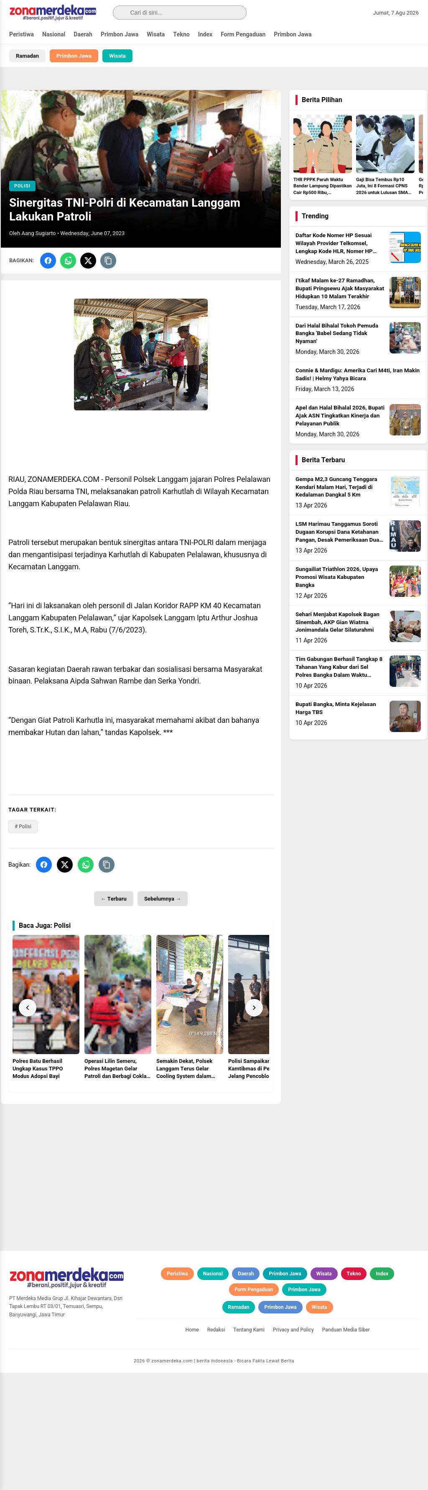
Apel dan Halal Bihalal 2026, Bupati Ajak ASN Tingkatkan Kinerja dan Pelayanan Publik (340, 416)
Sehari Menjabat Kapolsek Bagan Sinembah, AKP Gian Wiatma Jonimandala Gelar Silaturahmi (338, 622)
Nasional (53, 34)
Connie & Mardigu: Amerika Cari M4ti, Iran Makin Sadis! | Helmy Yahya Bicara (358, 374)
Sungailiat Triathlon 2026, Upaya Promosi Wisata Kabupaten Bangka (337, 577)
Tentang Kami (249, 1447)
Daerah (83, 34)
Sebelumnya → (162, 899)
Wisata (156, 34)
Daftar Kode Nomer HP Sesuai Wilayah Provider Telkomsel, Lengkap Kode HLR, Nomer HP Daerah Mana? (334, 247)
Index (205, 34)
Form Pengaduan (243, 34)
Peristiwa (21, 34)
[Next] (254, 1007)
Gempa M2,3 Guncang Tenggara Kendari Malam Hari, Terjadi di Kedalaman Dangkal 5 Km (336, 487)
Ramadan (27, 56)
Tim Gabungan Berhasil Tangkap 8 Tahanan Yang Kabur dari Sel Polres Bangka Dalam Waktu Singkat (339, 671)
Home (192, 1447)
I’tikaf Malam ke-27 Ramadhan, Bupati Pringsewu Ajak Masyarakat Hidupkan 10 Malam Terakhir (340, 288)
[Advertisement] (141, 1162)
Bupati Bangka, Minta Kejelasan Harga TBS (336, 708)
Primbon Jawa (119, 34)
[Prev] (27, 1007)
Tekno (181, 34)
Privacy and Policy (293, 1447)
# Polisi (23, 826)
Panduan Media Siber (346, 1447)
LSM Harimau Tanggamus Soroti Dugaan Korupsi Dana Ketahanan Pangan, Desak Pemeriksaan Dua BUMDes (337, 536)
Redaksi (216, 1447)
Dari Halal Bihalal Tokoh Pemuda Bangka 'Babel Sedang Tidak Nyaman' (337, 334)
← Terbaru (114, 899)
